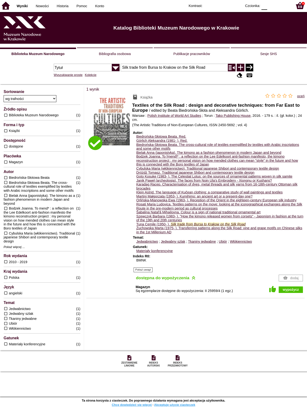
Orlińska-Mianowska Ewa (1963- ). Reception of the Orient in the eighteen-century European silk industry (216, 200)
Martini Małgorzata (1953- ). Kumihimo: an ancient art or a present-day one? (194, 196)
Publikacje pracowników (191, 54)
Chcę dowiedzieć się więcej (132, 405)
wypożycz (291, 289)
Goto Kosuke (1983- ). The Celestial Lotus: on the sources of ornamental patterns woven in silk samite (214, 176)
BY (236, 5)
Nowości (42, 6)
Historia (63, 6)
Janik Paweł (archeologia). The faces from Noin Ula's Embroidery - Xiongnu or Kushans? (204, 180)
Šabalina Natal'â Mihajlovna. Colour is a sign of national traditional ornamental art (198, 212)
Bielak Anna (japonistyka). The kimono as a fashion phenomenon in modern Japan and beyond (208, 153)
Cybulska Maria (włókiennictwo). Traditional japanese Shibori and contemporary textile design (207, 168)
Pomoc (82, 6)
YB (227, 5)
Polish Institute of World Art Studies (174, 116)
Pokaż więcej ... (14, 247)
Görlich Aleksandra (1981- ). (162, 141)
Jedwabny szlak (173, 241)
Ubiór (223, 241)
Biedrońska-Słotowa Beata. (161, 136)
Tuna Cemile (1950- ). (191, 224)
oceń (301, 96)
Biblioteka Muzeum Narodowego (38, 54)
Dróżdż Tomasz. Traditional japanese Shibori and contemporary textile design (195, 172)
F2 (283, 5)
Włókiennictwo (241, 241)
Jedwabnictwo (147, 241)
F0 (264, 5)
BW (217, 5)
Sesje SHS (268, 54)
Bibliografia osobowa (115, 54)
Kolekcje (90, 75)
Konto (99, 6)
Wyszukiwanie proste (68, 75)
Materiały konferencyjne (154, 251)
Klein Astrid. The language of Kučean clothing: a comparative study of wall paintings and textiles (209, 192)
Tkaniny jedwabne (202, 241)
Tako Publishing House (232, 116)
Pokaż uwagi (143, 269)
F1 (272, 5)
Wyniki (22, 6)
